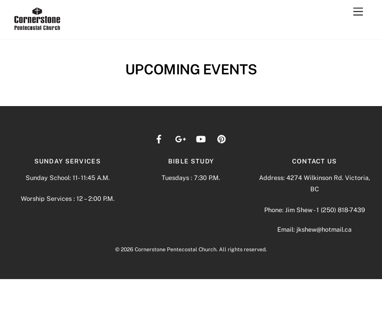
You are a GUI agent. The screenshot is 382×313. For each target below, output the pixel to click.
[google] (180, 138)
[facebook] (159, 138)
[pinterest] (221, 138)
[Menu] (358, 11)
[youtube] (200, 138)
